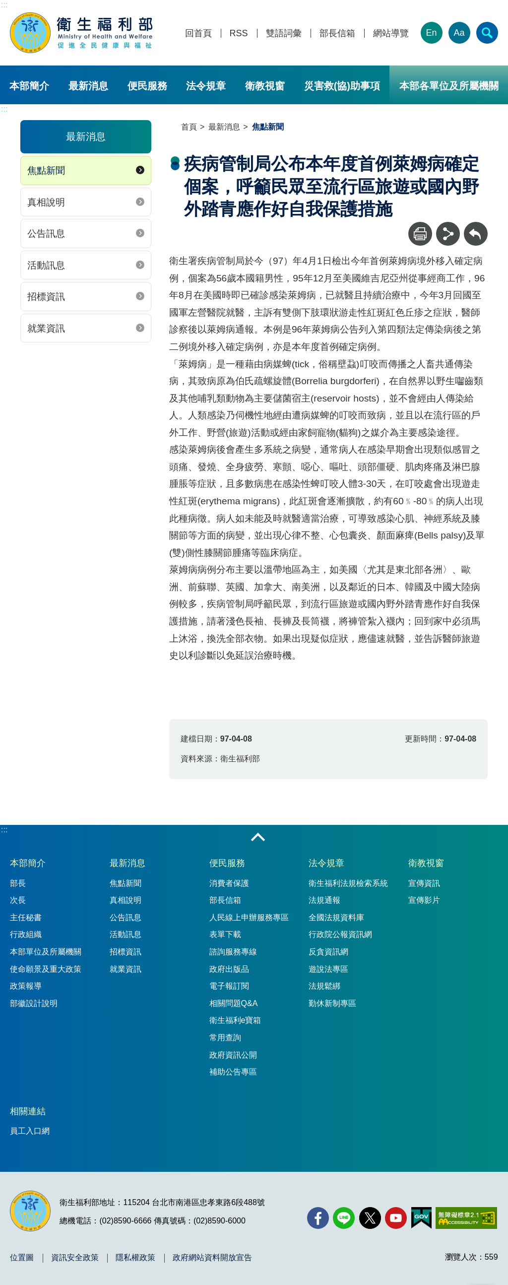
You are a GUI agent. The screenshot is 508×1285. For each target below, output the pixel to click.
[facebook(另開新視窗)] (318, 1218)
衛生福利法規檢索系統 (348, 883)
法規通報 (324, 900)
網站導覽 (391, 33)
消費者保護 (229, 883)
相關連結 (28, 1111)
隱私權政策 (135, 1258)
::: (4, 4)
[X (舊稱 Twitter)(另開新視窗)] (370, 1218)
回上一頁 (476, 226)
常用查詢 (225, 1037)
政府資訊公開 (233, 1055)
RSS (239, 33)
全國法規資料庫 (336, 917)
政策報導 (26, 986)
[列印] (420, 234)
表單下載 (225, 934)
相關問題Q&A (233, 1003)
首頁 (189, 127)
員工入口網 (30, 1131)
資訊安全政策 (75, 1258)
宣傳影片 (424, 900)
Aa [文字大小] (459, 33)
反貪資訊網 (328, 951)
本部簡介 (29, 85)
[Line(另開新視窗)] (344, 1218)
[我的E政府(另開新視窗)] (421, 1218)
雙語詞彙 (284, 33)
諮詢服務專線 (233, 951)
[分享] (448, 234)
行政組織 (26, 934)
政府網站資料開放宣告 (212, 1258)
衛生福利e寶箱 (235, 1020)
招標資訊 (46, 296)
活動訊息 (46, 265)
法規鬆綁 (324, 986)
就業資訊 (46, 328)
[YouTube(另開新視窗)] (396, 1218)
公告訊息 (46, 233)
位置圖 (22, 1258)
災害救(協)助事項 (342, 85)
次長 (18, 900)
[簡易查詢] (487, 33)
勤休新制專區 (332, 1003)
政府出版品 (229, 969)
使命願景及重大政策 (45, 969)
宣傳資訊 (424, 883)
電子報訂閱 (229, 986)
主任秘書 (26, 917)
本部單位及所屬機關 (45, 951)
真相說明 (46, 202)
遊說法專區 (328, 969)
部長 (18, 883)
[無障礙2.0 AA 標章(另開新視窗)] (466, 1218)
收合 (258, 838)
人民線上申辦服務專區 (249, 917)
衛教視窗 (265, 85)
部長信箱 (337, 33)
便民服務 (147, 85)
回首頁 (198, 33)
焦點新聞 (46, 170)
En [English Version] (431, 33)
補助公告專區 (233, 1072)
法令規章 (206, 85)
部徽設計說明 (34, 1003)
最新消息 (88, 85)
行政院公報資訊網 (340, 934)
